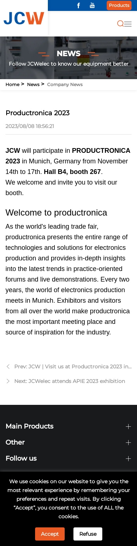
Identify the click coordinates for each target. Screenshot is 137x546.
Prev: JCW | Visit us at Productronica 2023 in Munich (71, 367)
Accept (50, 534)
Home (12, 84)
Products (119, 5)
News (33, 84)
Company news (65, 84)
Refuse (87, 534)
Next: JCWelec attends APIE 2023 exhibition (69, 381)
